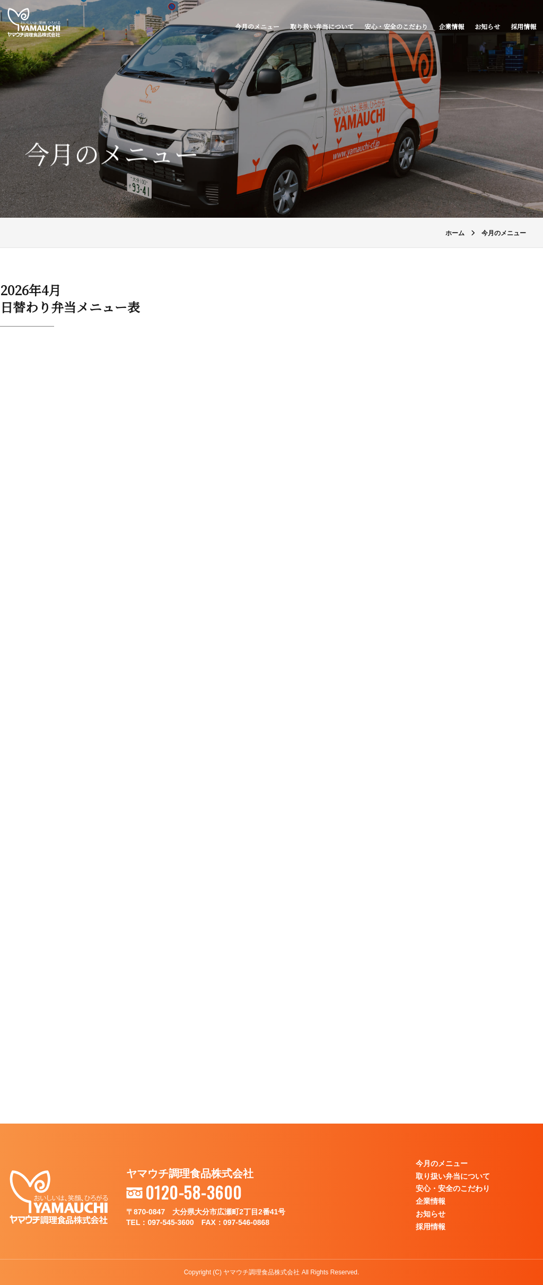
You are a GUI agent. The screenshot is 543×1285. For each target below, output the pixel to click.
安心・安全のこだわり (394, 27)
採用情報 (522, 27)
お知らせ (485, 27)
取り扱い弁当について (320, 27)
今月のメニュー (255, 27)
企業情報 (449, 27)
